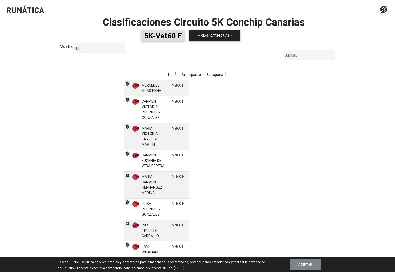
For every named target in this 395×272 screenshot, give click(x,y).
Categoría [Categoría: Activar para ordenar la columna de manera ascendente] (196, 74)
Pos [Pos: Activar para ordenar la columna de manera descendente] (105, 74)
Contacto (280, 238)
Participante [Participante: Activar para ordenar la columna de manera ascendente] (125, 74)
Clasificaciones (213, 244)
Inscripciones (211, 238)
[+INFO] (179, 268)
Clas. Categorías (213, 35)
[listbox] (99, 48)
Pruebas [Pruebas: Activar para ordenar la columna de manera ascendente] (249, 74)
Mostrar (67, 46)
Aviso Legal (282, 244)
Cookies (279, 249)
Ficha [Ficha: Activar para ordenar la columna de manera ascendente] (285, 74)
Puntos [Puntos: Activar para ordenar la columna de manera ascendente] (268, 74)
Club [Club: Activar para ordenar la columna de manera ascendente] (214, 74)
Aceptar (305, 264)
